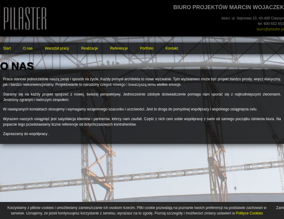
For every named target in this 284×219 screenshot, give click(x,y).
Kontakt (171, 48)
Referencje (119, 48)
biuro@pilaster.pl (270, 29)
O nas (28, 48)
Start (7, 48)
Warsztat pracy (57, 48)
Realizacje (89, 48)
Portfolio (146, 48)
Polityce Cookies (249, 213)
